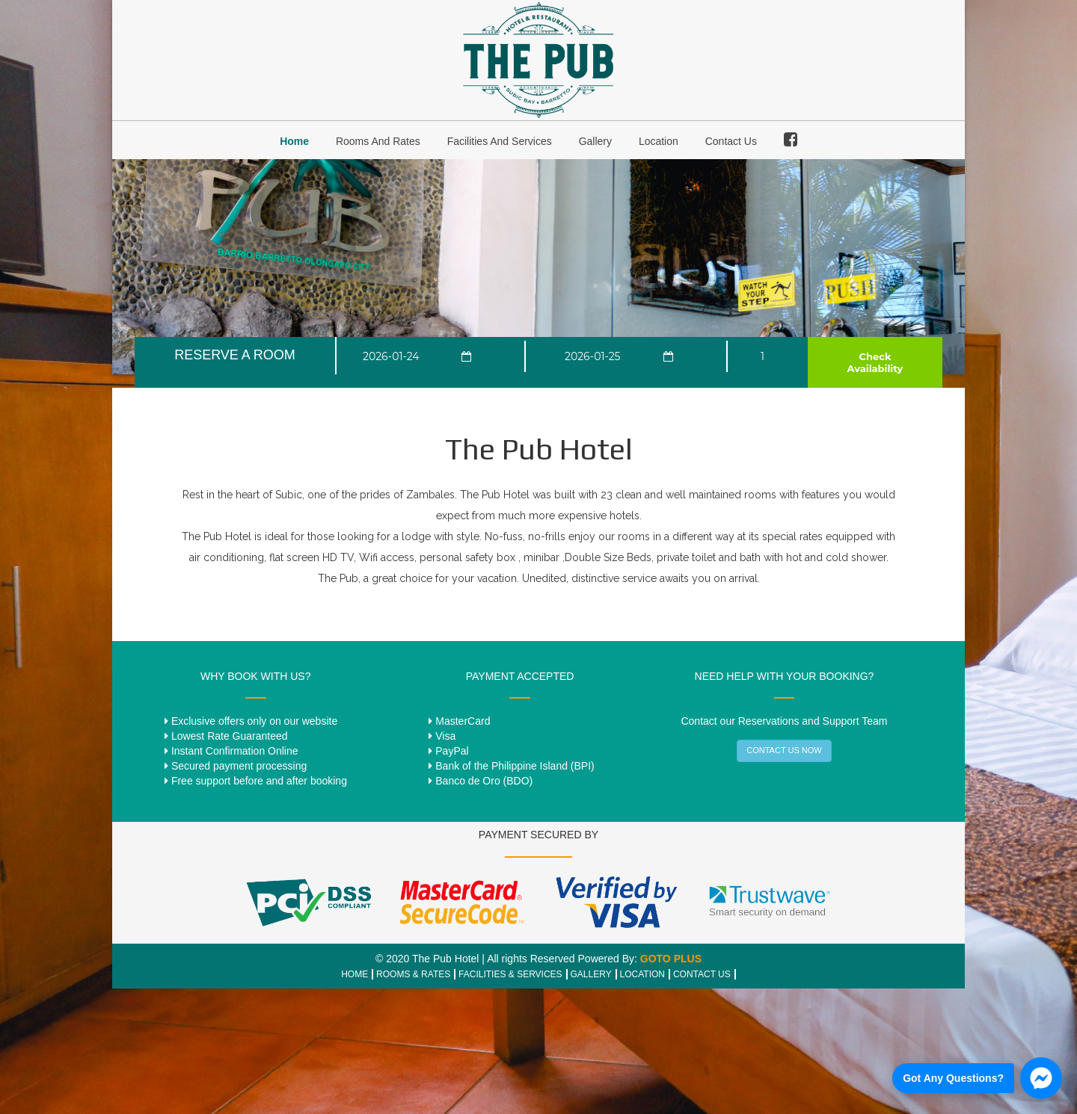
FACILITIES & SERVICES (510, 974)
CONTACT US (702, 974)
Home (294, 141)
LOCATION (642, 974)
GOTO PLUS (671, 959)
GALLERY (591, 974)
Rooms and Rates (378, 141)
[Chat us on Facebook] (977, 1078)
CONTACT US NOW (783, 750)
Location (658, 141)
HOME (354, 974)
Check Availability (875, 362)
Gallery (595, 141)
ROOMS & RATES (413, 974)
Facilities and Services (499, 141)
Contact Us (731, 141)
